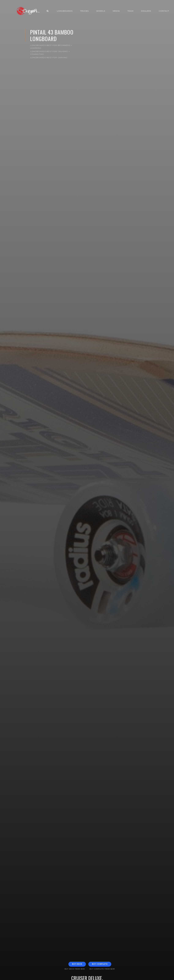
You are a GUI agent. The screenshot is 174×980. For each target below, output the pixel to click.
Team (130, 11)
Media (116, 11)
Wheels (100, 11)
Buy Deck (77, 964)
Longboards (65, 11)
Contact (164, 11)
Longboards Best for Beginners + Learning (51, 46)
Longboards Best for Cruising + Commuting (50, 52)
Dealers (146, 11)
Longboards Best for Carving (48, 57)
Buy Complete (100, 964)
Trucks (84, 11)
